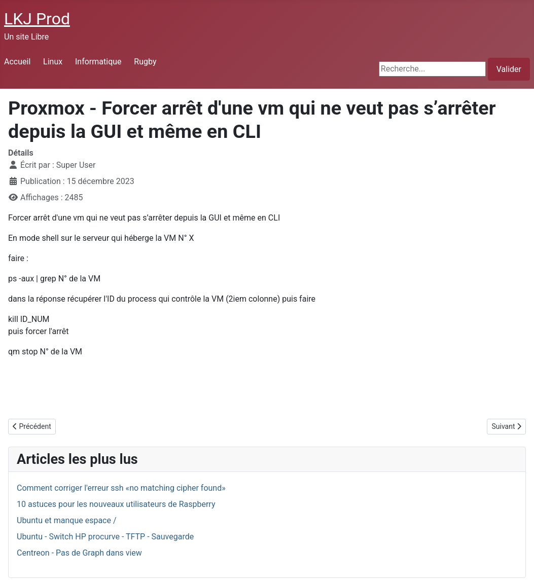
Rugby (145, 61)
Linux (52, 61)
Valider (508, 69)
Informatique (98, 61)
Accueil (17, 61)
